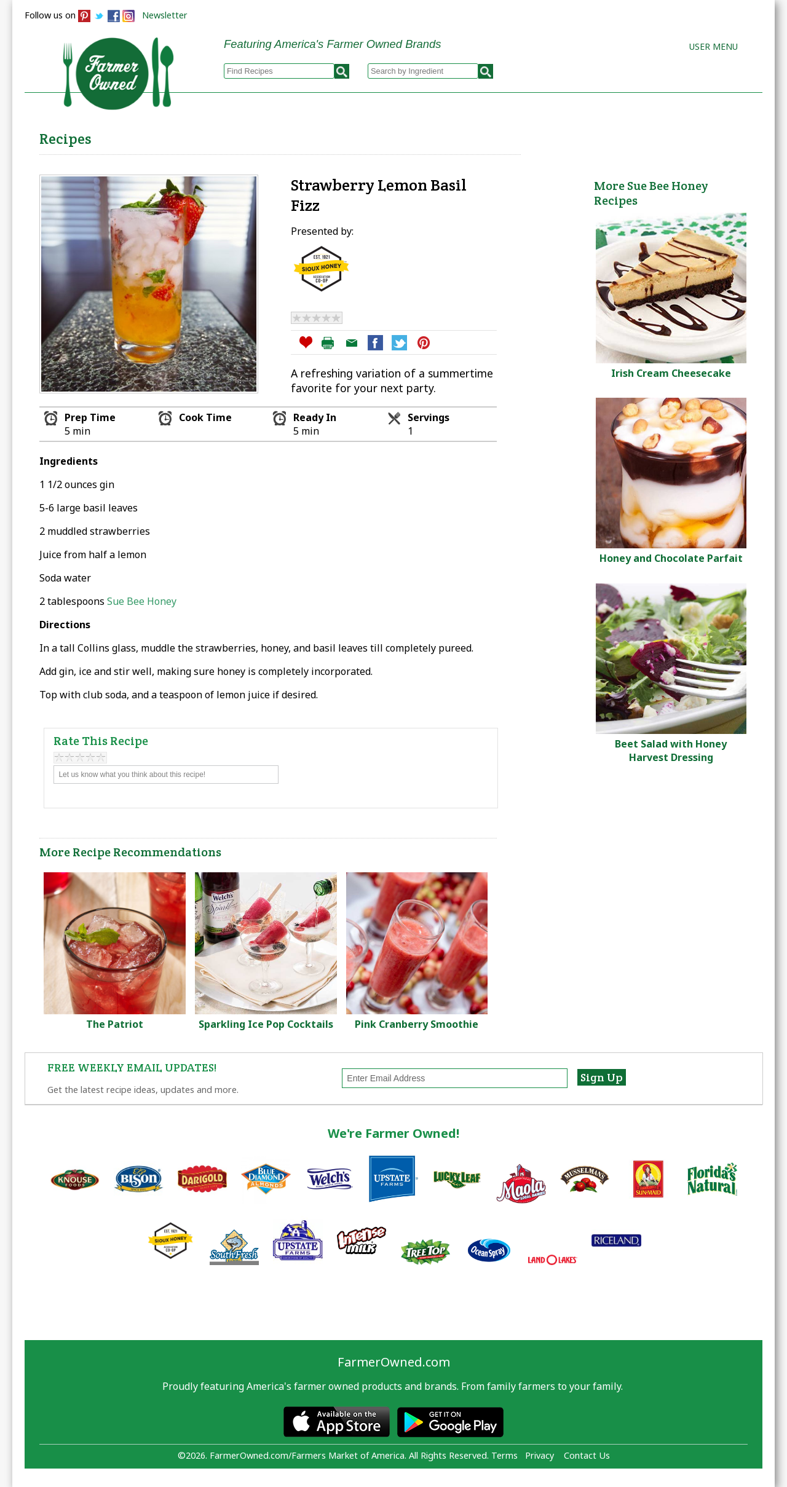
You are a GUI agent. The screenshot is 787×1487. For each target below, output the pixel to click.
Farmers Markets (693, 135)
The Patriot (114, 1024)
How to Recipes (450, 135)
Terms (504, 1455)
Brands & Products (569, 135)
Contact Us (587, 1455)
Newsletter (165, 15)
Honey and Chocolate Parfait (671, 558)
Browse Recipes (251, 135)
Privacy (539, 1455)
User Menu (713, 46)
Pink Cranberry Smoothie (416, 1024)
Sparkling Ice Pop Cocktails (266, 1024)
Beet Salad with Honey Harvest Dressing (671, 750)
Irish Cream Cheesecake (671, 373)
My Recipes (351, 135)
